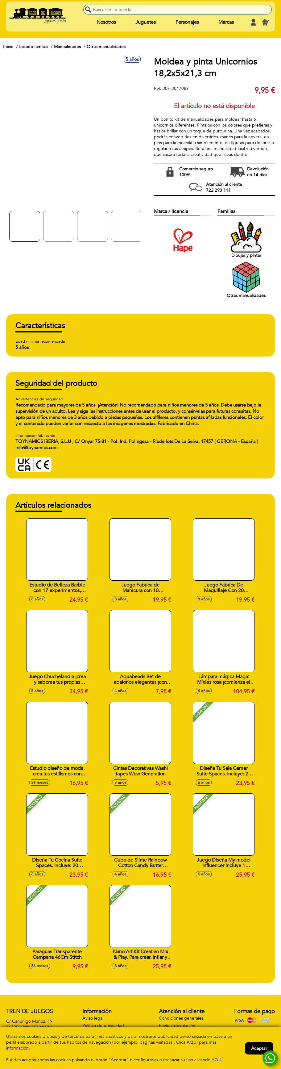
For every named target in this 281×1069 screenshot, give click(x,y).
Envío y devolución (177, 1026)
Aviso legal (92, 1018)
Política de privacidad (103, 1026)
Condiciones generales (181, 1018)
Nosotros (106, 22)
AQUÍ (217, 1060)
